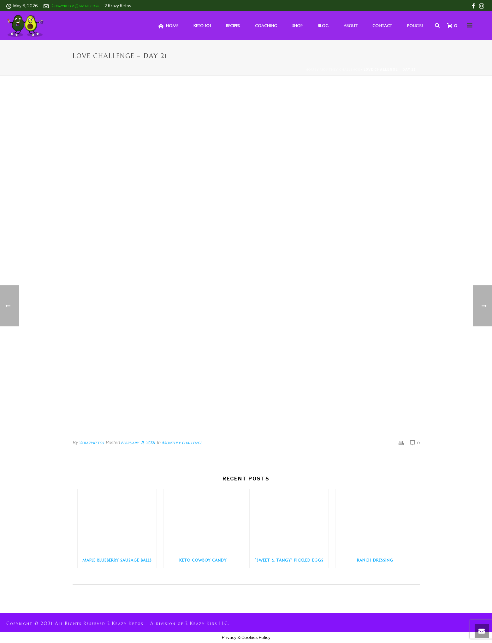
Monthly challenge (340, 70)
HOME (168, 26)
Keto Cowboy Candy (203, 560)
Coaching (266, 25)
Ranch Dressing (375, 560)
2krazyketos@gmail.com (75, 6)
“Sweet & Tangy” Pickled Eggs (289, 560)
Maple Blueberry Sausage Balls (117, 560)
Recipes (233, 25)
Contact (382, 25)
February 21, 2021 (138, 442)
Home (310, 70)
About (350, 25)
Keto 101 (202, 25)
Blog (323, 25)
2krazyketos (91, 442)
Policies (415, 25)
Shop (297, 25)
